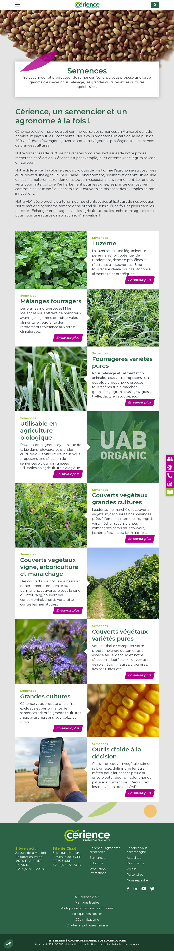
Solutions (96, 863)
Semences (97, 858)
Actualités (134, 858)
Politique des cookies (87, 914)
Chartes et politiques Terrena (87, 925)
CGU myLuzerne (87, 919)
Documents (135, 863)
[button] (9, 944)
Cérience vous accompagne (137, 850)
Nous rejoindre (137, 880)
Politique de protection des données (87, 908)
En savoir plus (140, 280)
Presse (132, 869)
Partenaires (135, 874)
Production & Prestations (99, 871)
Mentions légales (87, 902)
